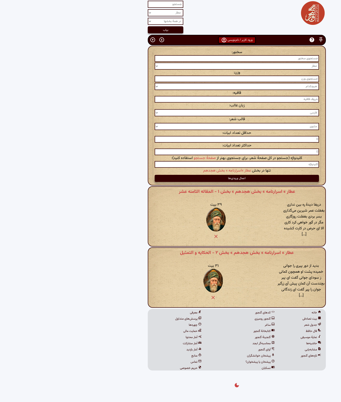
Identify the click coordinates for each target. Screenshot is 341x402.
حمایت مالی (126, 331)
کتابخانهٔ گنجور (197, 331)
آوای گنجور (200, 349)
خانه (250, 312)
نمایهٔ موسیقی (244, 337)
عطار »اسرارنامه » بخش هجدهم (161, 171)
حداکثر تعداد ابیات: (170, 146)
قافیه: (170, 93)
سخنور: (170, 52)
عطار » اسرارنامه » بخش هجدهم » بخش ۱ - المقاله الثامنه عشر (170, 191)
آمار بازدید (127, 349)
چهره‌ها (128, 325)
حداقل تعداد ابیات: (170, 133)
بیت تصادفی (245, 318)
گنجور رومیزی (198, 318)
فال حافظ (247, 331)
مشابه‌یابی (246, 349)
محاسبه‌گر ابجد (197, 343)
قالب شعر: (171, 119)
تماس (129, 362)
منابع (130, 355)
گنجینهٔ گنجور (198, 337)
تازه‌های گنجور (244, 355)
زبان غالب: (170, 105)
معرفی (129, 312)
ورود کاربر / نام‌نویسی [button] (170, 40)
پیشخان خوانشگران (194, 355)
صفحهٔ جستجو (138, 158)
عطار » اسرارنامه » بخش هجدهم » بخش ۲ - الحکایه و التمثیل (170, 252)
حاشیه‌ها (247, 343)
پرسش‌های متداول (122, 318)
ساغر (203, 325)
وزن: (170, 73)
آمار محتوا (127, 337)
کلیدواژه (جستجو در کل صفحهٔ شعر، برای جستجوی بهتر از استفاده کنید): (170, 158)
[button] (254, 40)
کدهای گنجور (198, 312)
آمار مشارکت (126, 343)
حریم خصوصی (124, 368)
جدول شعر (246, 325)
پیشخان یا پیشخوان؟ (193, 362)
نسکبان (201, 368)
